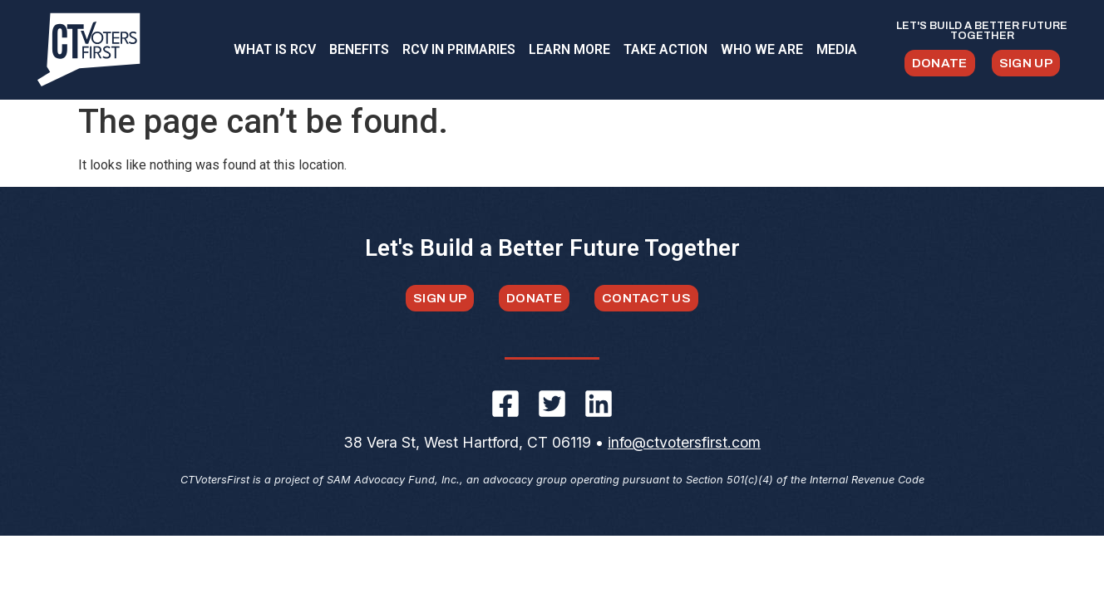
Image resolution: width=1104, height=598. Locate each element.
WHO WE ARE (762, 49)
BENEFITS (359, 49)
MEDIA (836, 49)
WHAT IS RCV (275, 49)
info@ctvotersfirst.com (684, 447)
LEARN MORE (569, 49)
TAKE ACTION (665, 49)
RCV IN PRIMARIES (458, 49)
